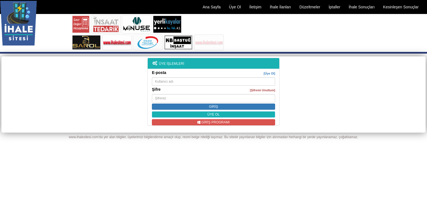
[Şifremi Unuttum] (262, 90)
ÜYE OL (213, 114)
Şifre (213, 90)
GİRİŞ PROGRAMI (213, 122)
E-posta (213, 73)
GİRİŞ (213, 107)
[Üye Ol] (269, 73)
